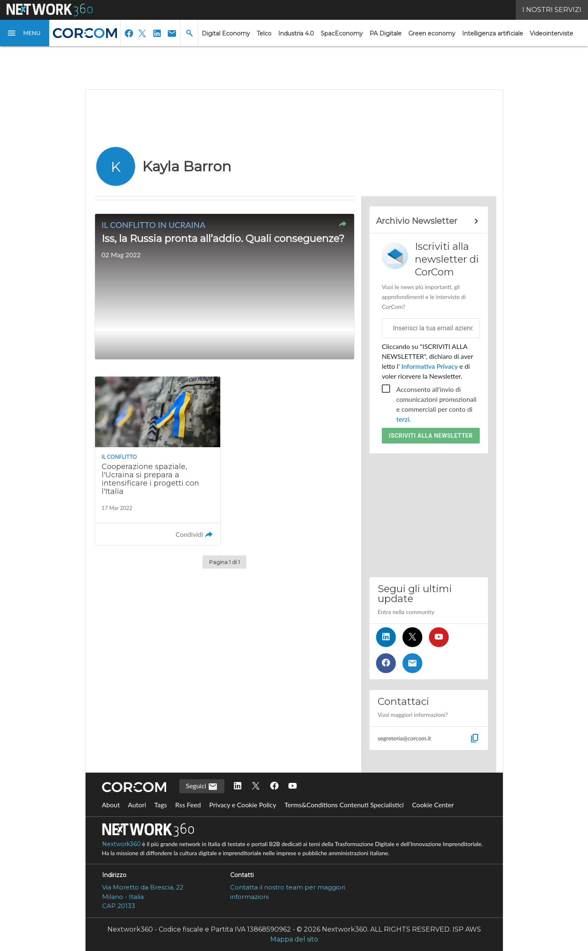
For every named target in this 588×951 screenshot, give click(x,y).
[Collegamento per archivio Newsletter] (428, 221)
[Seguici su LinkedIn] (386, 637)
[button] (25, 33)
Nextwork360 (121, 844)
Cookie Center (433, 805)
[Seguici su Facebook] (386, 663)
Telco (264, 33)
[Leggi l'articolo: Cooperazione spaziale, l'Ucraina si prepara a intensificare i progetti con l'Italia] (158, 461)
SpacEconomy (342, 33)
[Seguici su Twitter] (412, 637)
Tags (160, 805)
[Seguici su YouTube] (439, 637)
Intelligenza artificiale (492, 33)
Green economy (431, 33)
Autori (137, 805)
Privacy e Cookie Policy (242, 805)
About (111, 805)
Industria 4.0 (296, 33)
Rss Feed (188, 805)
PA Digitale (385, 33)
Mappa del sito (294, 939)
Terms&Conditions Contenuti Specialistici (344, 805)
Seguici (202, 787)
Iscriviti (431, 435)
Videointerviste (551, 33)
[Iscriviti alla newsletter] (412, 663)
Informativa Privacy (429, 366)
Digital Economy (226, 33)
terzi (402, 419)
